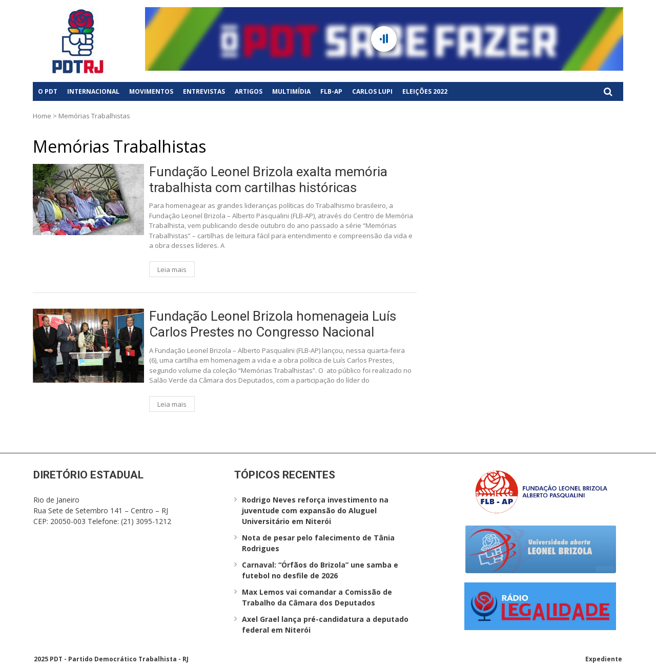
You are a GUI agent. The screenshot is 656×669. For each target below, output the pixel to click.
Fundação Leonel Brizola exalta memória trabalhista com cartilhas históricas (268, 179)
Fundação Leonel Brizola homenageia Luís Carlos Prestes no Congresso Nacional (272, 324)
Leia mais (172, 269)
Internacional (93, 91)
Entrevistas (204, 91)
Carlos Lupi (372, 91)
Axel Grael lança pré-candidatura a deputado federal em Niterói (325, 624)
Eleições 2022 (424, 91)
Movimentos (151, 91)
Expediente (603, 659)
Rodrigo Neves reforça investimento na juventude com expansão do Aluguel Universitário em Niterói (315, 510)
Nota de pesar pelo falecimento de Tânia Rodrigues (318, 543)
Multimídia (291, 91)
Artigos (248, 91)
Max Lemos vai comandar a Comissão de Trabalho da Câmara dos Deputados (317, 597)
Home (42, 115)
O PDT (47, 91)
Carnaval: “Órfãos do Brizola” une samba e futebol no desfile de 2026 (320, 570)
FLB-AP (331, 91)
